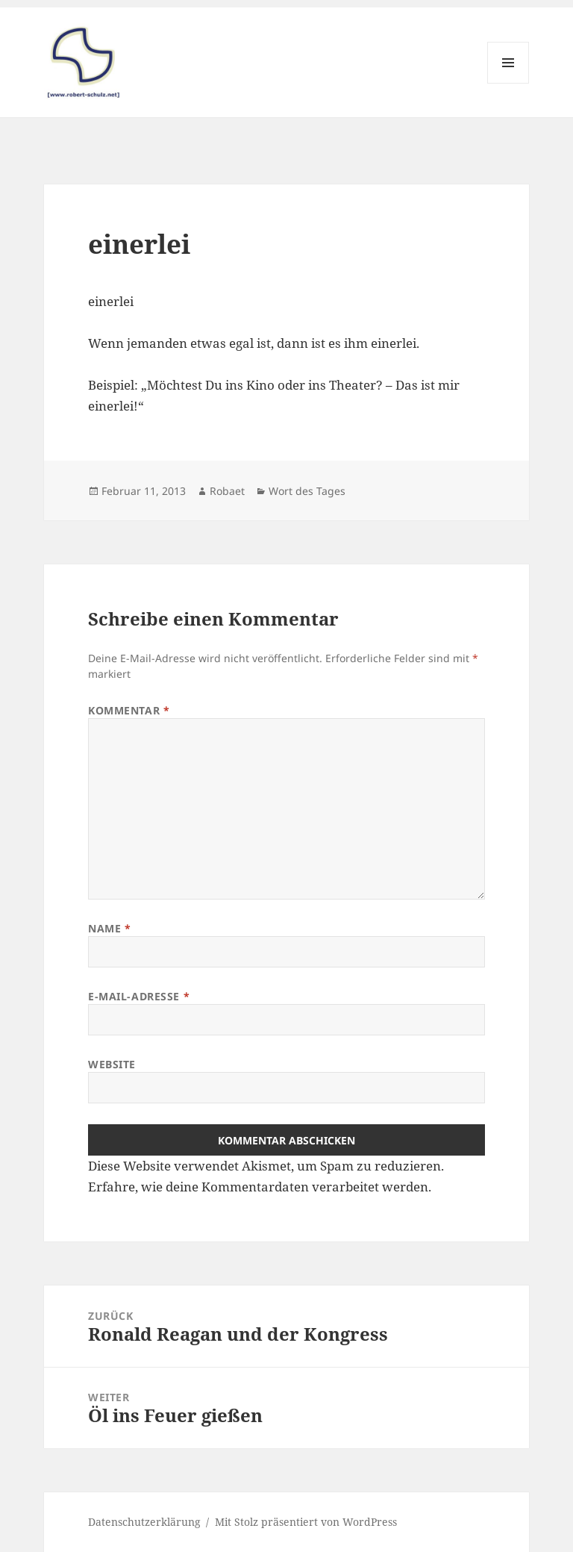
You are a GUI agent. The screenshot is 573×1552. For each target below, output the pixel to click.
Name (109, 928)
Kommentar (128, 710)
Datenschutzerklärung (144, 1522)
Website (112, 1064)
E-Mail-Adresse (139, 996)
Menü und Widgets (508, 83)
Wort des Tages (307, 491)
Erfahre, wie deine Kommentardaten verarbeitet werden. (259, 1186)
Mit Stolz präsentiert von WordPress (306, 1522)
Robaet (227, 491)
